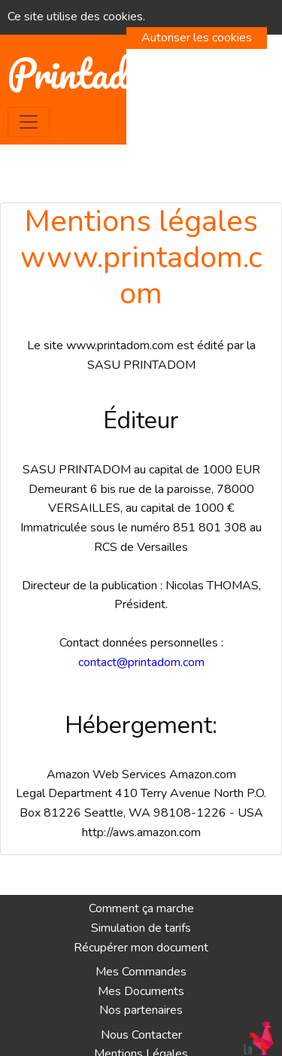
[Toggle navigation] (29, 122)
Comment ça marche (141, 908)
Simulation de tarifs (141, 928)
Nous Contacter (141, 1035)
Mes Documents (141, 991)
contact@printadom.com (141, 662)
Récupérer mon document (141, 947)
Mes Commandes (141, 971)
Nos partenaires (141, 1010)
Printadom (89, 74)
